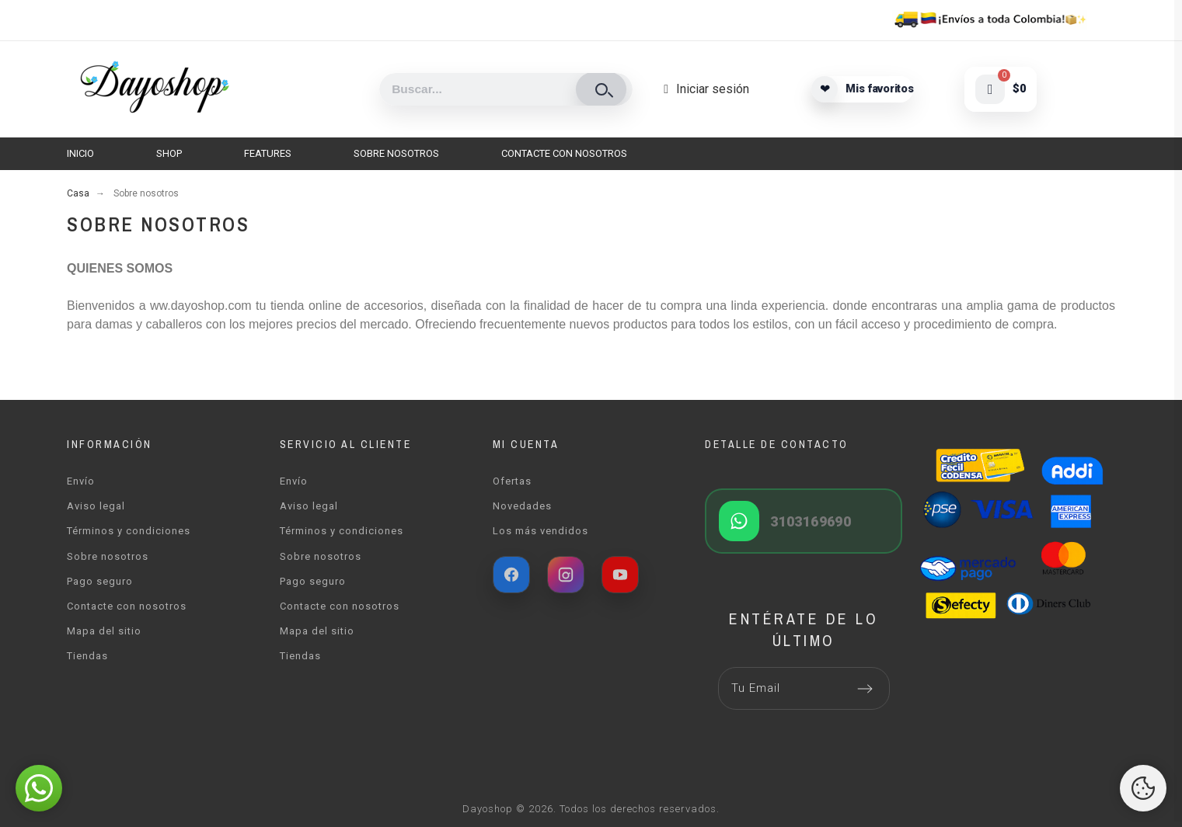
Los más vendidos (540, 531)
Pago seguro (100, 581)
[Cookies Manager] (1143, 788)
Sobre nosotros (107, 556)
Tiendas (87, 656)
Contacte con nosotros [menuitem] (564, 153)
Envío (81, 481)
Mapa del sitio (104, 631)
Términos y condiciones (128, 531)
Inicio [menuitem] (80, 153)
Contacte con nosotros (127, 606)
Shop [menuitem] (169, 153)
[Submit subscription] (865, 688)
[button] (39, 788)
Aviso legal (96, 506)
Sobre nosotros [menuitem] (396, 153)
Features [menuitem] (267, 153)
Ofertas (512, 481)
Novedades (522, 506)
